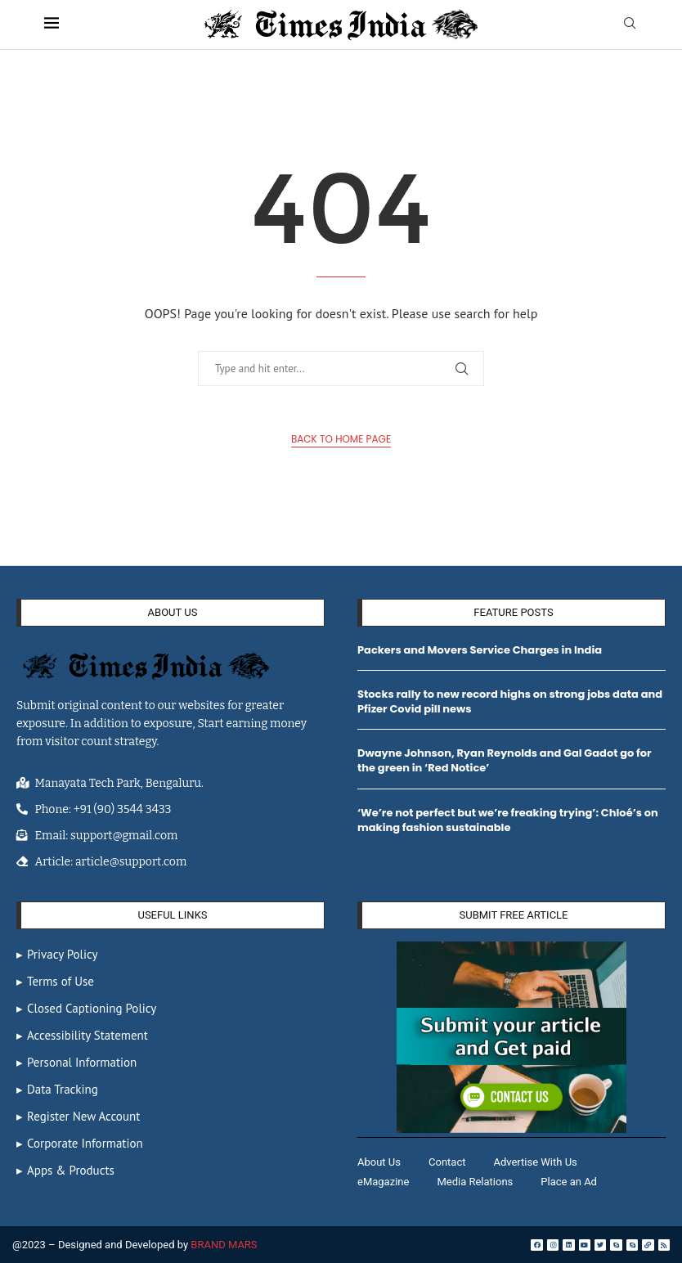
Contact (446, 1162)
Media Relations (475, 1181)
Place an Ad (569, 1181)
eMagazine (383, 1181)
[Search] (629, 24)
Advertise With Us (535, 1162)
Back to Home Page (341, 439)
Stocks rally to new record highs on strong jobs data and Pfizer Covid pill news (509, 701)
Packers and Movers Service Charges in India (479, 650)
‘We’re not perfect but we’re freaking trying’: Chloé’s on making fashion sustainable (507, 820)
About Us (379, 1162)
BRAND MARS (224, 1244)
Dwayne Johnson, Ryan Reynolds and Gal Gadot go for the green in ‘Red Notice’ (504, 760)
